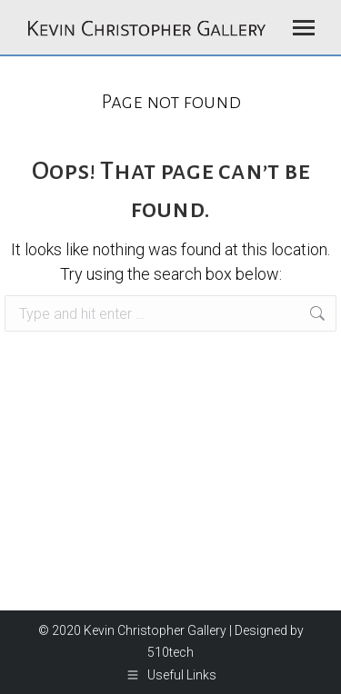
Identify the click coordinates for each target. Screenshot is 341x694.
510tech (170, 652)
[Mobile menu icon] (304, 27)
